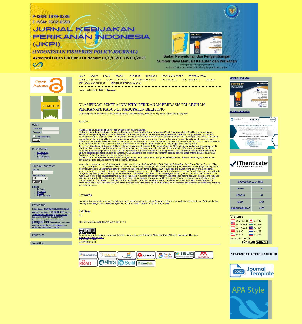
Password (36, 132)
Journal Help (37, 243)
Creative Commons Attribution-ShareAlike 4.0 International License (166, 235)
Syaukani (111, 90)
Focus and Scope (172, 76)
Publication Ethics (90, 80)
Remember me (43, 137)
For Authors (42, 155)
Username (37, 129)
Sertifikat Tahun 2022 (240, 78)
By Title (40, 194)
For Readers (42, 153)
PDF (80, 215)
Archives (151, 76)
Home (82, 76)
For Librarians (43, 157)
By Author (41, 191)
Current (135, 76)
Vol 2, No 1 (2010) (95, 90)
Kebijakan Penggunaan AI (126, 83)
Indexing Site (169, 80)
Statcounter (84, 237)
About (94, 76)
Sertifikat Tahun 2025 (240, 112)
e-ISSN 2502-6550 (87, 242)
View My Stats (97, 237)
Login (106, 76)
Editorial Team (197, 76)
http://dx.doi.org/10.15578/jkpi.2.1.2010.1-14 (105, 222)
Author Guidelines (144, 80)
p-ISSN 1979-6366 (87, 240)
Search (120, 76)
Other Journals (43, 196)
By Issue (41, 189)
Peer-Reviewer (191, 80)
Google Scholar (117, 80)
